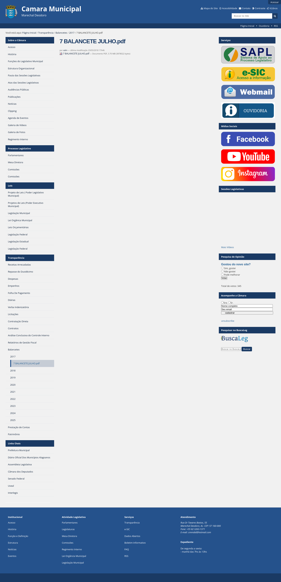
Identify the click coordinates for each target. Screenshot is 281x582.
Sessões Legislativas (232, 189)
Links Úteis (14, 443)
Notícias (12, 549)
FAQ (126, 549)
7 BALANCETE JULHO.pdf (74, 53)
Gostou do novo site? (236, 264)
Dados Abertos (132, 536)
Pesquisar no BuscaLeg (234, 330)
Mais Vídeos (227, 247)
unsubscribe (227, 320)
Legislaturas (68, 529)
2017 (71, 32)
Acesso (11, 522)
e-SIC (127, 529)
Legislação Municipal (73, 562)
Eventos (12, 556)
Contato (246, 8)
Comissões (67, 542)
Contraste (260, 8)
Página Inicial (247, 25)
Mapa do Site (211, 8)
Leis (10, 185)
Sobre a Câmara (17, 40)
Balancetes (61, 32)
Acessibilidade (229, 8)
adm (65, 50)
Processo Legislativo (19, 148)
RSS (276, 25)
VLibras (274, 8)
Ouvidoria (264, 25)
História (12, 529)
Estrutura (13, 542)
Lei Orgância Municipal (74, 556)
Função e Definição (18, 536)
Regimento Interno (72, 549)
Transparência (45, 32)
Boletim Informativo (135, 542)
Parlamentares (69, 522)
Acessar (274, 2)
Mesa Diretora (69, 536)
